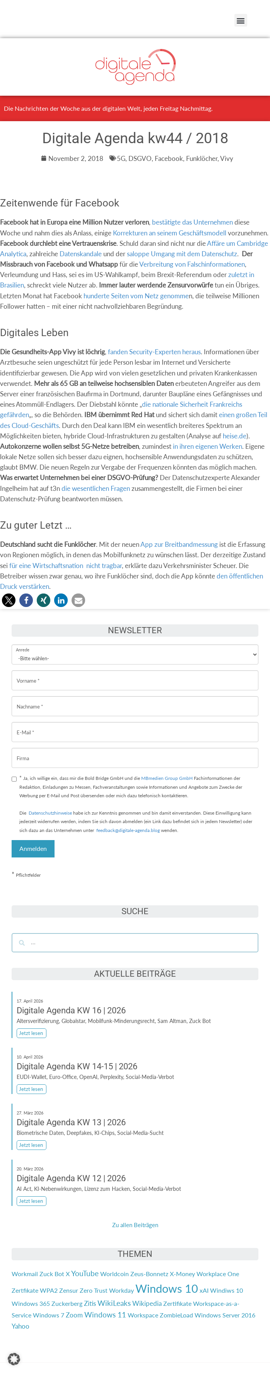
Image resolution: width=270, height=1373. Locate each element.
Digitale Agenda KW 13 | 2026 (71, 1122)
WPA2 (49, 1290)
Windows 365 (31, 1303)
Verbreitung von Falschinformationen (192, 264)
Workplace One (218, 1273)
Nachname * (30, 700)
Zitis (90, 1303)
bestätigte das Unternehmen (192, 222)
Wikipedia (147, 1303)
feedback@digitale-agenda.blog (127, 830)
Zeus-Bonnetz (149, 1273)
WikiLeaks (114, 1303)
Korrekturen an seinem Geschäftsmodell (169, 233)
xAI (204, 1290)
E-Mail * (25, 726)
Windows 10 (166, 1288)
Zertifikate (177, 1303)
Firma (23, 752)
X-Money (182, 1273)
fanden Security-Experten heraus (154, 352)
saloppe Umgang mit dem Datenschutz (182, 254)
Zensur (68, 1290)
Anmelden (33, 848)
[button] (240, 20)
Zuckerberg (66, 1303)
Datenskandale (81, 254)
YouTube (85, 1273)
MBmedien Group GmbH (167, 778)
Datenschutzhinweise (50, 813)
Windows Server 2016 (225, 1315)
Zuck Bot (51, 1273)
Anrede (22, 645)
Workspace (143, 1315)
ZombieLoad (176, 1315)
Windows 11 (105, 1314)
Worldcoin (114, 1273)
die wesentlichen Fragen (96, 488)
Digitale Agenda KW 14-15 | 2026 (77, 1066)
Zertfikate (25, 1290)
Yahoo (20, 1326)
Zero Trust (94, 1290)
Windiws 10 (226, 1290)
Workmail (25, 1273)
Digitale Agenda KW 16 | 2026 (71, 1010)
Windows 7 (48, 1315)
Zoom (74, 1315)
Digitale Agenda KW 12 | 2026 (71, 1178)
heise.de (234, 436)
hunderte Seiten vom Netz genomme (136, 296)
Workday (121, 1290)
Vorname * (28, 674)
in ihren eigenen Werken (207, 446)
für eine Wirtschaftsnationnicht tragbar (65, 565)
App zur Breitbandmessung (179, 544)
